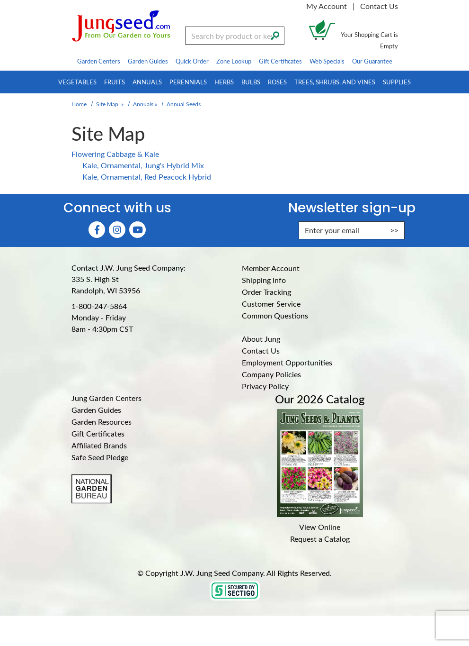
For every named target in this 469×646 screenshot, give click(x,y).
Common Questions (275, 315)
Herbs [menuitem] (224, 82)
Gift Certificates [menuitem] (280, 61)
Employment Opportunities (287, 362)
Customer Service (271, 304)
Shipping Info (264, 280)
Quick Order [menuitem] (192, 61)
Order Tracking (266, 292)
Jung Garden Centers (106, 398)
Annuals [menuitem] (147, 82)
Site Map (107, 104)
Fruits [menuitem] (114, 82)
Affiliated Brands (99, 445)
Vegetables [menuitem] (77, 82)
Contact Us (379, 6)
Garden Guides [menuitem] (148, 61)
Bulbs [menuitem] (250, 82)
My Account (326, 6)
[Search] (275, 34)
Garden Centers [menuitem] (98, 61)
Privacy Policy (265, 386)
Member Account (271, 268)
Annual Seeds (184, 104)
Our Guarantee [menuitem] (372, 61)
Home (79, 104)
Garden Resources (101, 422)
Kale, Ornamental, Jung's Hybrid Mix (143, 165)
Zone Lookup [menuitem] (233, 61)
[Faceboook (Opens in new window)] (96, 229)
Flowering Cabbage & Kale (115, 154)
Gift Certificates (97, 433)
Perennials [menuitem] (188, 82)
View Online (319, 527)
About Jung (261, 339)
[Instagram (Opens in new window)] (117, 229)
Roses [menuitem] (277, 82)
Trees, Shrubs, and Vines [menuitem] (334, 82)
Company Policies (271, 374)
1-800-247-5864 (99, 306)
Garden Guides (96, 410)
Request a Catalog (320, 539)
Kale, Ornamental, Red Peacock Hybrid (146, 177)
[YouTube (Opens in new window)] (137, 229)
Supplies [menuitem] (397, 82)
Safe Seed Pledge (99, 457)
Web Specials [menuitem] (327, 61)
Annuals (143, 104)
